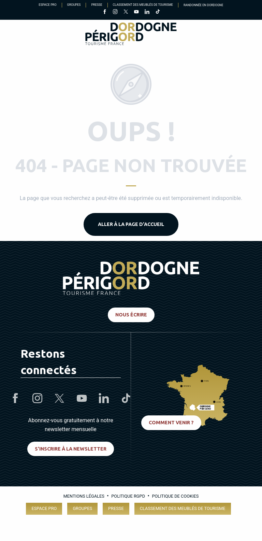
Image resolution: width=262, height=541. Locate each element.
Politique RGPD (128, 496)
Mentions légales (83, 496)
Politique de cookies (175, 496)
